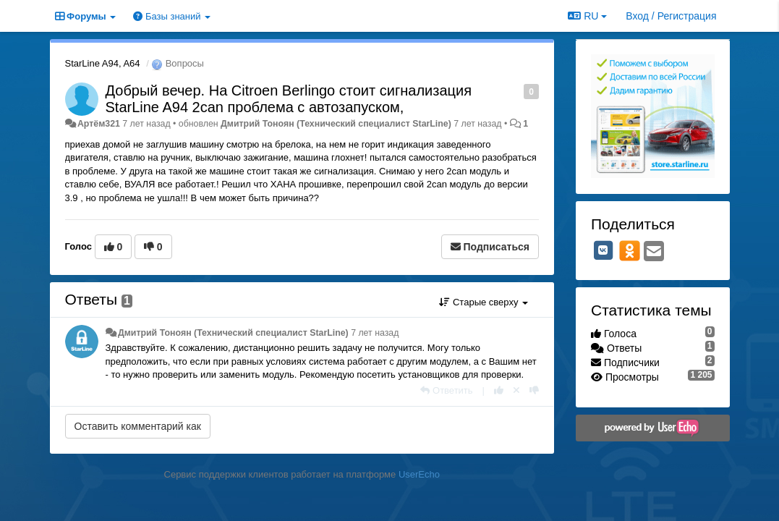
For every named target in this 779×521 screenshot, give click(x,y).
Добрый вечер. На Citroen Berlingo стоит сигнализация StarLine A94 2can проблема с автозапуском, (289, 98)
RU (587, 16)
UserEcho (419, 474)
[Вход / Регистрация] (671, 16)
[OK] (629, 250)
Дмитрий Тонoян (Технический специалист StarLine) (336, 124)
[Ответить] (446, 390)
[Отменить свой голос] (516, 390)
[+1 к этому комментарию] (498, 390)
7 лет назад (375, 333)
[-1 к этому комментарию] (534, 390)
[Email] (654, 252)
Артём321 (98, 124)
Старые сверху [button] (483, 302)
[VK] (603, 250)
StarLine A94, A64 (102, 63)
